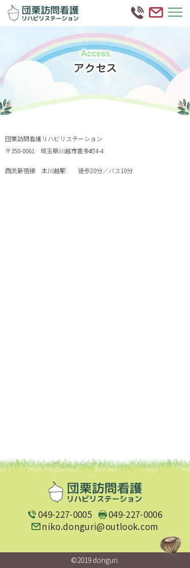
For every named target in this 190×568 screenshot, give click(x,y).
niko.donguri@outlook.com (100, 526)
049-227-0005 (65, 514)
